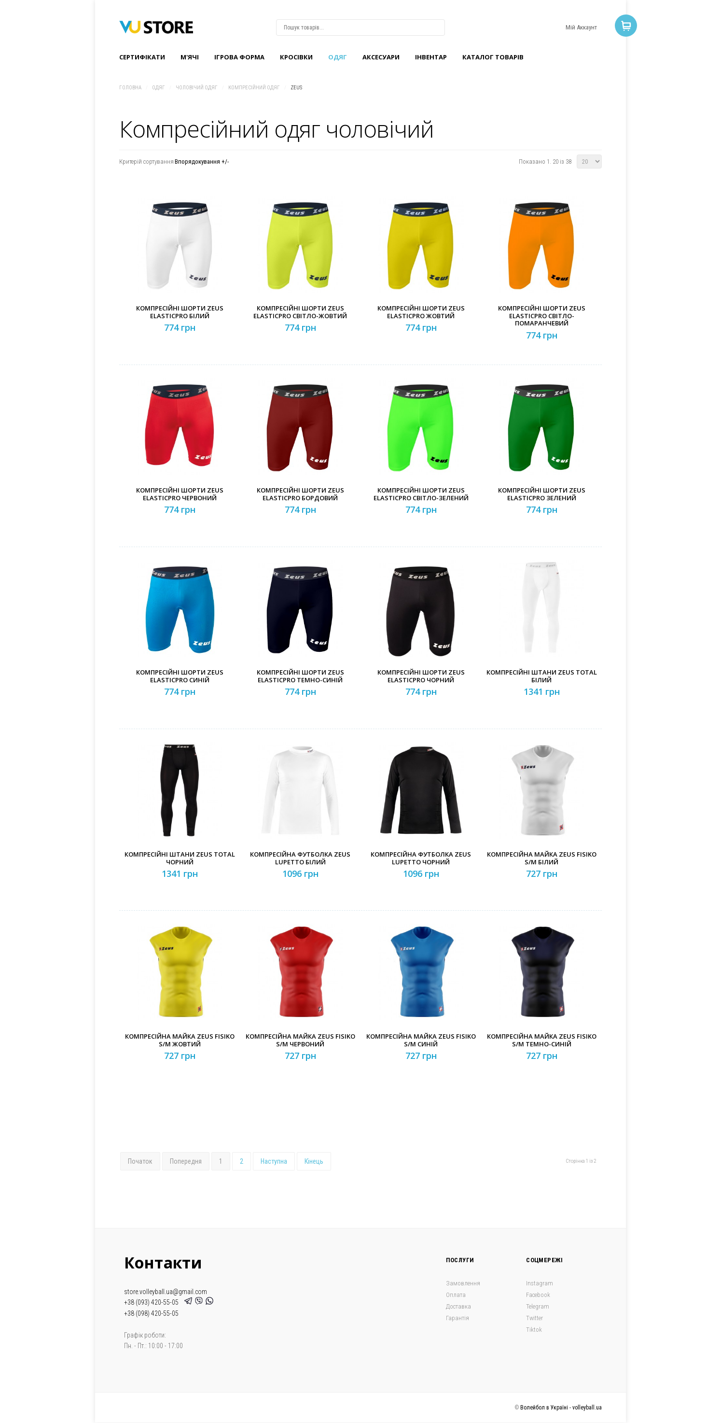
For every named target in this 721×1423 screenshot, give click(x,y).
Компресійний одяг (254, 88)
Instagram (539, 1283)
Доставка (458, 1306)
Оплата (456, 1294)
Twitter (534, 1318)
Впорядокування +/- (202, 161)
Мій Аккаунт (581, 27)
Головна (130, 88)
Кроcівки (296, 57)
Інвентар (431, 57)
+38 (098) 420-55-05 (151, 1313)
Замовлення (463, 1283)
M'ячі (189, 57)
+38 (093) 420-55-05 (152, 1302)
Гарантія (457, 1318)
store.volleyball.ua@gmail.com (165, 1292)
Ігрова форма (239, 57)
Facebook (538, 1294)
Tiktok (534, 1329)
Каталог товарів (493, 57)
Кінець (314, 1161)
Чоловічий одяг (197, 88)
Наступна (274, 1161)
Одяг (337, 57)
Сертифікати (142, 57)
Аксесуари (381, 57)
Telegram (537, 1306)
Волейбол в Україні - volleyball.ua (561, 1407)
